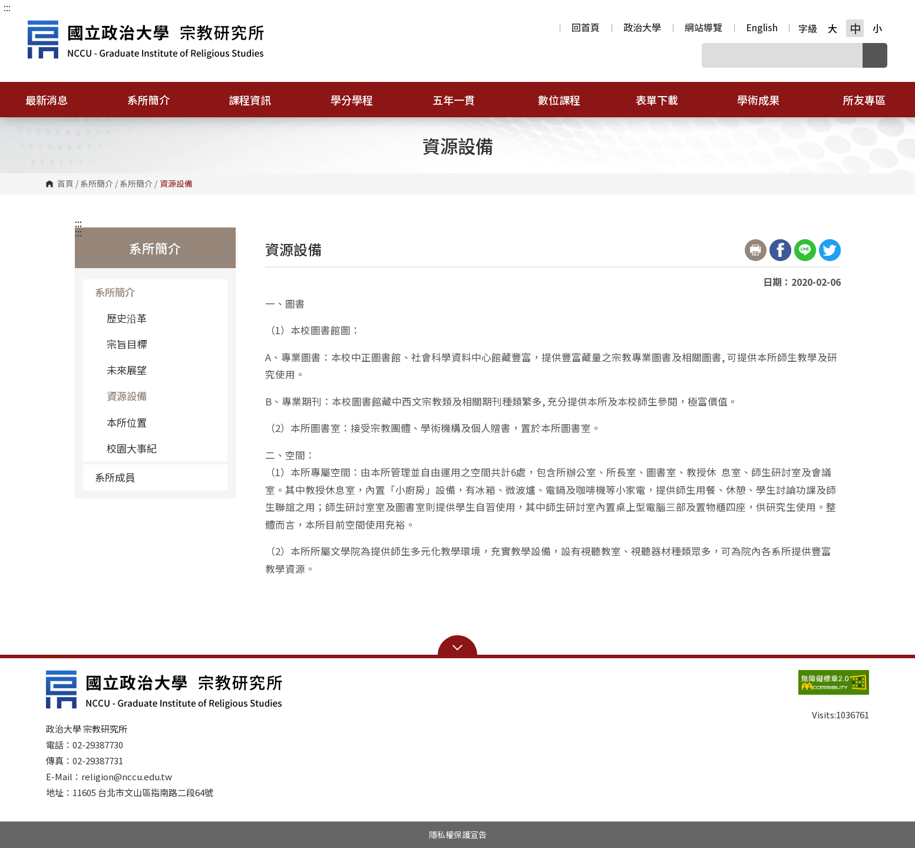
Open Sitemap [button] (457, 646)
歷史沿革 (127, 318)
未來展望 (127, 369)
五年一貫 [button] (461, 99)
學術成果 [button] (766, 99)
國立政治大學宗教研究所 (39, 25)
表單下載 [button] (664, 99)
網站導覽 (703, 28)
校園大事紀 (132, 448)
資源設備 (127, 395)
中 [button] (855, 28)
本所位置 (127, 422)
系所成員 (157, 477)
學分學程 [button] (359, 99)
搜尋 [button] (875, 55)
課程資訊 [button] (257, 99)
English (762, 28)
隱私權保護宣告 (458, 834)
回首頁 (586, 28)
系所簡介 (96, 184)
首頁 (65, 184)
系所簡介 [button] (156, 99)
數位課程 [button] (559, 99)
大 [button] (832, 28)
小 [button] (877, 28)
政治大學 (642, 28)
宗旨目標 (127, 343)
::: (7, 7)
